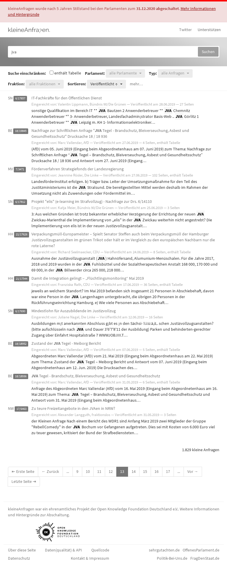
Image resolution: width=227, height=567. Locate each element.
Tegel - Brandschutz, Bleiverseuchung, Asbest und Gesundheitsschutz (95, 375)
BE (10, 130)
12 (111, 471)
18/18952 (20, 344)
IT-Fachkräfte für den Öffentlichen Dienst (66, 98)
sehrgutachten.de (164, 550)
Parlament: (95, 73)
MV (10, 169)
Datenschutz (19, 558)
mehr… (136, 83)
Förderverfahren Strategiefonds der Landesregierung (77, 169)
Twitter (185, 29)
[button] (125, 73)
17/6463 (21, 409)
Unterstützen (209, 29)
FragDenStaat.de (204, 558)
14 (134, 471)
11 (99, 471)
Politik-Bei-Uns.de (172, 558)
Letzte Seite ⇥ (23, 481)
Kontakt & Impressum (90, 558)
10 (88, 471)
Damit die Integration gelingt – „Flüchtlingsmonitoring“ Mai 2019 (87, 278)
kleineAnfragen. (29, 29)
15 (145, 471)
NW (11, 408)
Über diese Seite (22, 550)
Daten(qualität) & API (63, 550)
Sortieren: (77, 83)
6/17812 (20, 202)
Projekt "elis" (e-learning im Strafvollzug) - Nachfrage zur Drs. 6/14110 (91, 201)
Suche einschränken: (27, 73)
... (67, 471)
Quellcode (100, 550)
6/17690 (20, 311)
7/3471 (20, 169)
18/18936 (20, 376)
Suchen (208, 51)
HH (10, 234)
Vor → (192, 471)
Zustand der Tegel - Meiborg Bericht (66, 343)
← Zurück (50, 471)
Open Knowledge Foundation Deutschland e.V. (137, 509)
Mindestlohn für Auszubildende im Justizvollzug (73, 310)
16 (156, 471)
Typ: (153, 73)
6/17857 (20, 98)
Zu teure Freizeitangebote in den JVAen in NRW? (73, 408)
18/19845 (20, 131)
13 (122, 471)
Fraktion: (16, 83)
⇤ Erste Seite (23, 471)
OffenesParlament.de (201, 550)
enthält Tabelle (65, 73)
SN (10, 98)
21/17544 (21, 279)
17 (168, 471)
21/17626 (21, 234)
